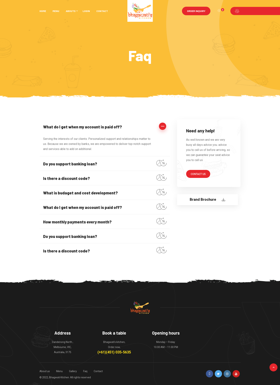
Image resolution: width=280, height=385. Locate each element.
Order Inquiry (196, 11)
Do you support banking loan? (70, 163)
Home (43, 11)
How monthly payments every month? (77, 221)
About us (45, 371)
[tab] (105, 126)
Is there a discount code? (66, 178)
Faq (85, 371)
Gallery (73, 371)
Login (86, 11)
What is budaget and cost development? (80, 192)
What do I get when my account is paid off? (82, 126)
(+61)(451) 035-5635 (114, 352)
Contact (102, 11)
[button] (198, 174)
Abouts (71, 11)
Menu (56, 11)
